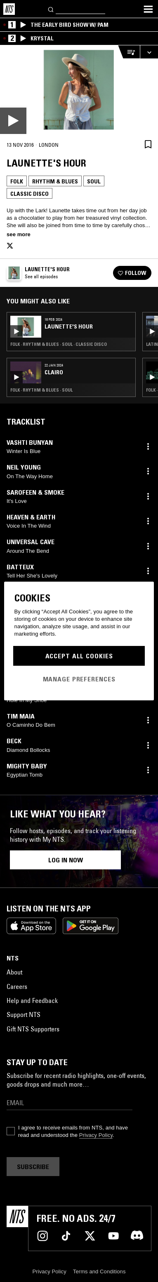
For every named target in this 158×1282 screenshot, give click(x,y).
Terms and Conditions (99, 1271)
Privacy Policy (96, 1135)
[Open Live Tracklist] (129, 52)
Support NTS (23, 1014)
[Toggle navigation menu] (148, 9)
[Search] (51, 9)
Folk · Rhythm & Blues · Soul (41, 390)
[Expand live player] (149, 52)
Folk (16, 181)
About (14, 972)
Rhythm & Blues (55, 181)
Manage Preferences (79, 679)
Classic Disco (29, 193)
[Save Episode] (148, 144)
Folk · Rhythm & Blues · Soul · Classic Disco (58, 344)
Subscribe (33, 1166)
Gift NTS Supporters (33, 1029)
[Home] (9, 9)
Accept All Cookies (79, 656)
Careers (17, 986)
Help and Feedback (32, 1000)
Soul (94, 181)
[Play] (79, 89)
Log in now (65, 860)
